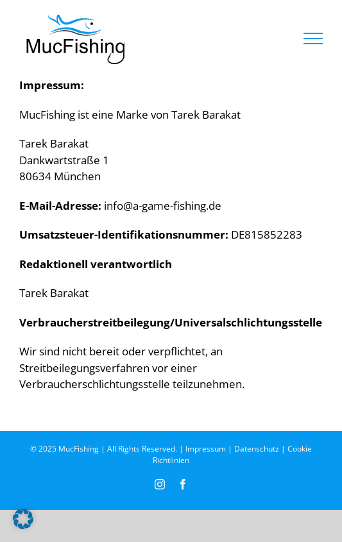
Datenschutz (256, 448)
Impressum (205, 448)
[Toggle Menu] (313, 38)
